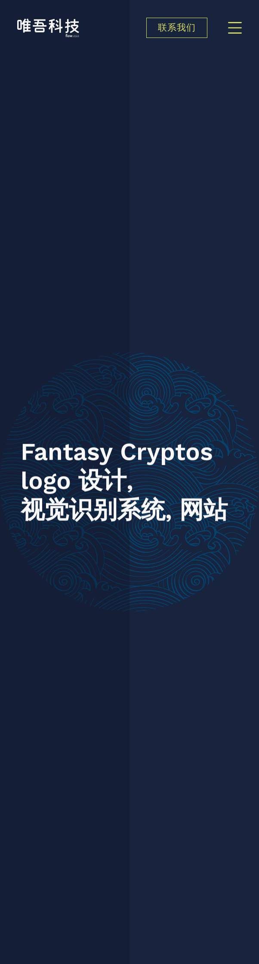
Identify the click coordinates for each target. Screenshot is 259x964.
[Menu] (235, 28)
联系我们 (177, 28)
